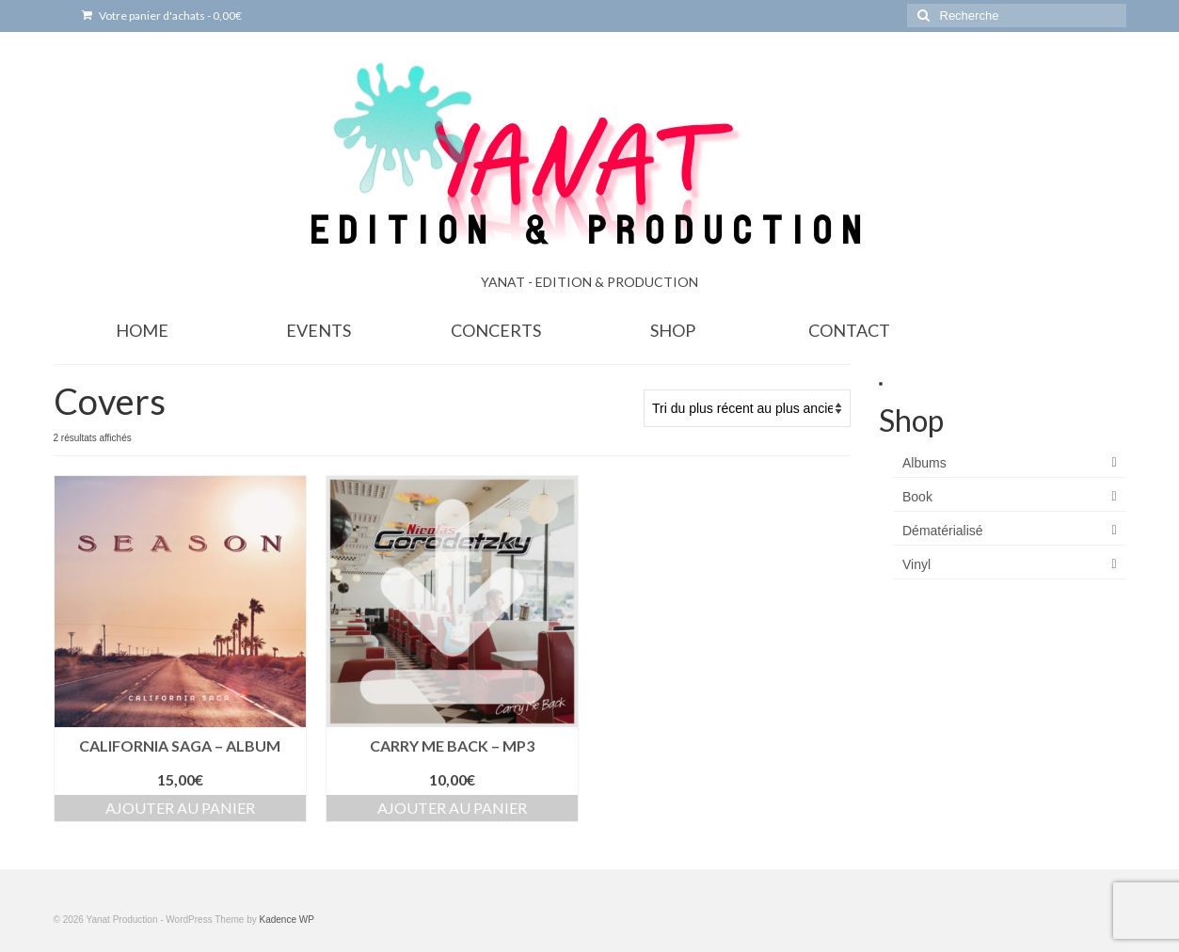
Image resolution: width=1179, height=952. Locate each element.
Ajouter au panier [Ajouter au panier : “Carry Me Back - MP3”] (452, 808)
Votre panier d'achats (162, 15)
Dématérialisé (942, 530)
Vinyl (916, 564)
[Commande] (747, 408)
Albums (924, 462)
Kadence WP (286, 919)
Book (917, 496)
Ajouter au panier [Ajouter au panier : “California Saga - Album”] (180, 808)
